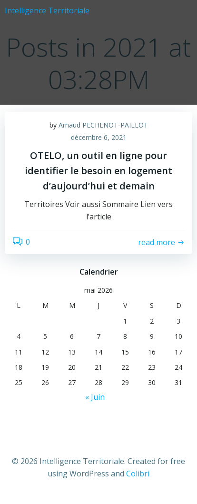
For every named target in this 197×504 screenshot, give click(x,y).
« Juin (95, 397)
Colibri (137, 473)
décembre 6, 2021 (99, 137)
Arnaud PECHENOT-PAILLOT (103, 124)
